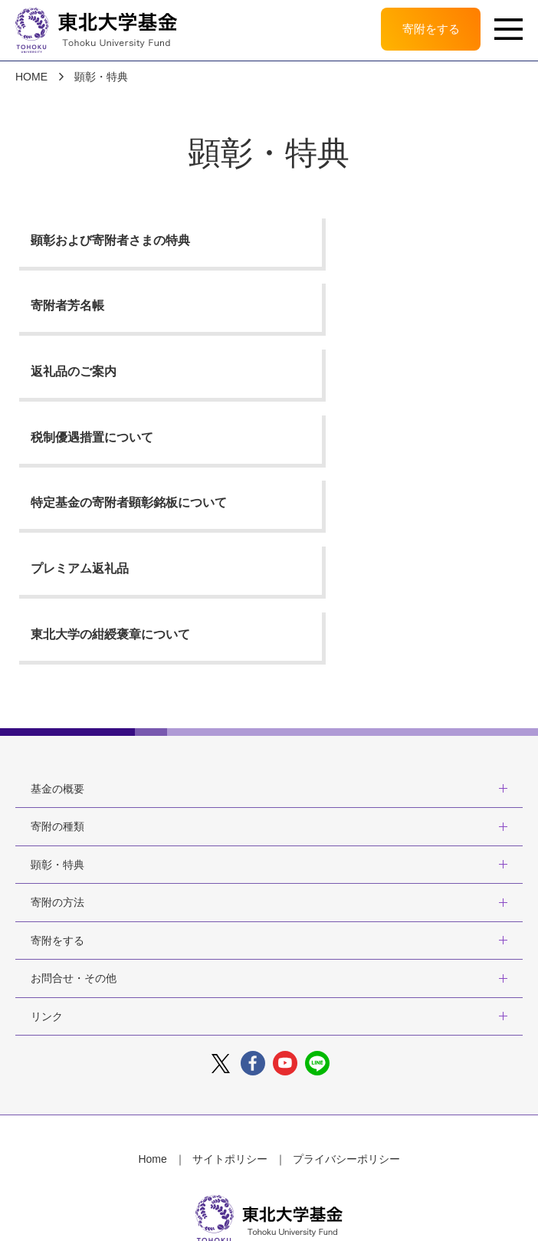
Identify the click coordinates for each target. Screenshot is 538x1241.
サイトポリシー (229, 970)
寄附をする (427, 30)
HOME (31, 77)
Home (152, 970)
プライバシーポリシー (346, 970)
